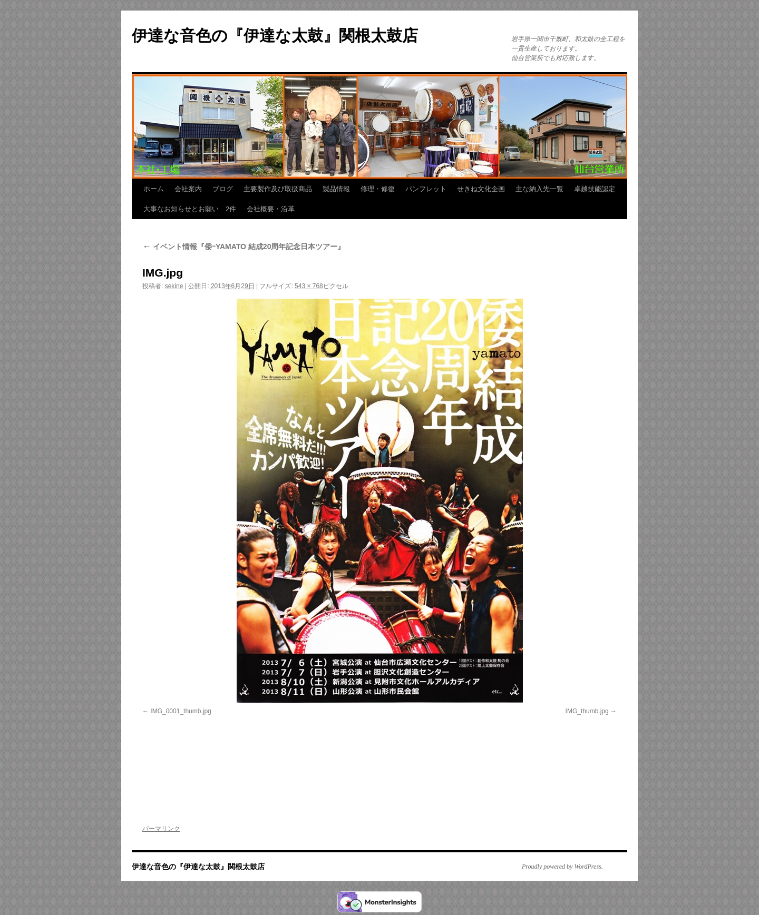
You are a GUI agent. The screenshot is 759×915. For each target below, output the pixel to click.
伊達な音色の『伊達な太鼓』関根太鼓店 (275, 35)
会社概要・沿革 (271, 209)
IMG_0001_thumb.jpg (180, 711)
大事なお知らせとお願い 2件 (189, 209)
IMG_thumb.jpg (587, 711)
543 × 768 (309, 286)
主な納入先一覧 (539, 189)
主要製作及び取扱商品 (278, 189)
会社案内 (188, 189)
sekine (174, 286)
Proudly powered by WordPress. (562, 866)
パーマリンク (161, 828)
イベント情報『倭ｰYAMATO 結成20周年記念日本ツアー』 (243, 246)
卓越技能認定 (594, 189)
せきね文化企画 (481, 189)
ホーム (153, 189)
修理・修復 (378, 189)
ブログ (222, 189)
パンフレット (425, 189)
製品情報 (336, 189)
